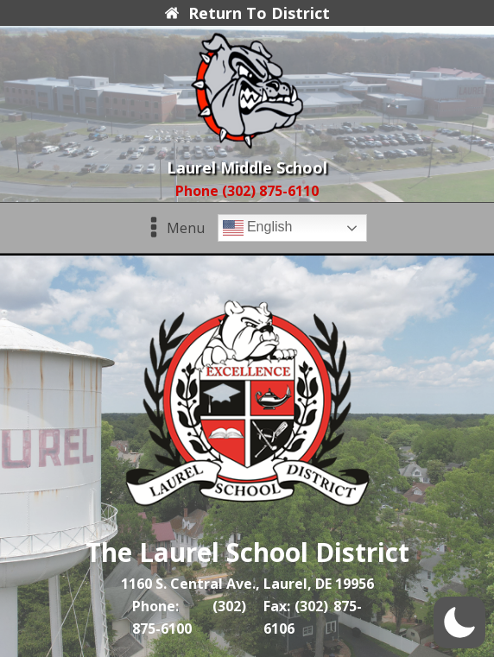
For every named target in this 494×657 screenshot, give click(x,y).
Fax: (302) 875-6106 (312, 617)
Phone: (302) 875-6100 (189, 617)
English (258, 228)
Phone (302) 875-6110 (247, 190)
